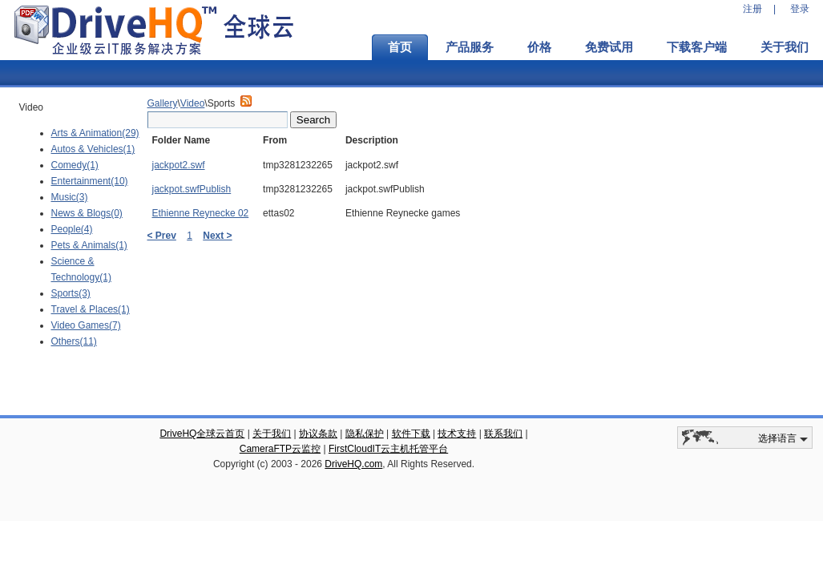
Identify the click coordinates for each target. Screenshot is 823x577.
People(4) (72, 229)
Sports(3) (71, 293)
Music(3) (69, 197)
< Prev (161, 235)
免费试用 (609, 47)
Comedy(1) (75, 165)
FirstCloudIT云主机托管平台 (388, 448)
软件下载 (411, 433)
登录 (799, 8)
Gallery (162, 103)
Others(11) (74, 341)
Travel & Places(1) (90, 309)
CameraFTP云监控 (280, 448)
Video (192, 103)
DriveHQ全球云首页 (201, 433)
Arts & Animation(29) (95, 133)
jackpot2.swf (178, 165)
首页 (400, 47)
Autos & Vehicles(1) (93, 149)
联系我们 (503, 433)
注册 (752, 8)
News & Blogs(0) (87, 213)
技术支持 (457, 433)
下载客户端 (697, 47)
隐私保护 (364, 433)
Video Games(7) (86, 325)
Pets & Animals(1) (89, 245)
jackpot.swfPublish (192, 189)
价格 (539, 47)
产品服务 (470, 47)
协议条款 (318, 433)
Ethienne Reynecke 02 (200, 213)
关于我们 (271, 433)
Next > (217, 235)
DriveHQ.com (353, 464)
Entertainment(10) (89, 181)
